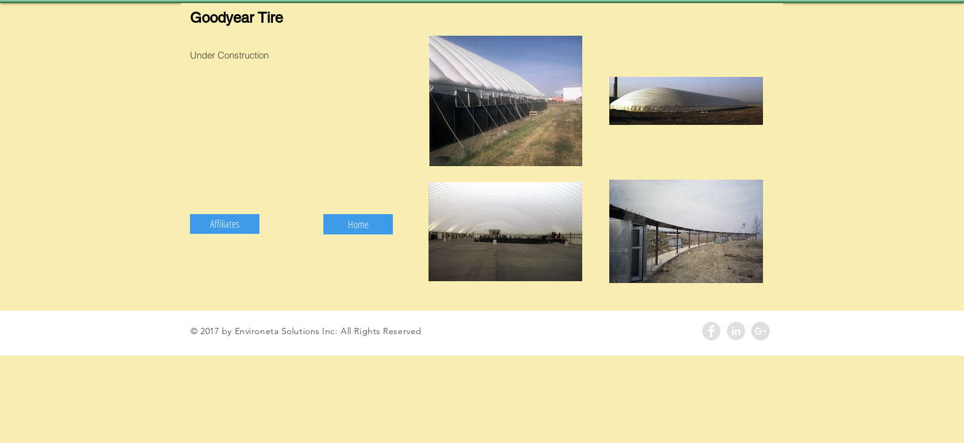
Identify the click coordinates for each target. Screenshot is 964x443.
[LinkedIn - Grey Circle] (736, 331)
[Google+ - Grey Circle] (760, 331)
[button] (224, 224)
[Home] (358, 224)
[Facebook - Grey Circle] (711, 331)
